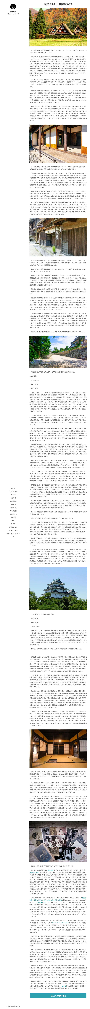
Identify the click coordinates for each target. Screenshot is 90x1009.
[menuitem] (13, 488)
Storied (50, 870)
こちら (64, 986)
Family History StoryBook (60, 923)
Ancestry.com (33, 872)
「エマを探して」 (40, 902)
